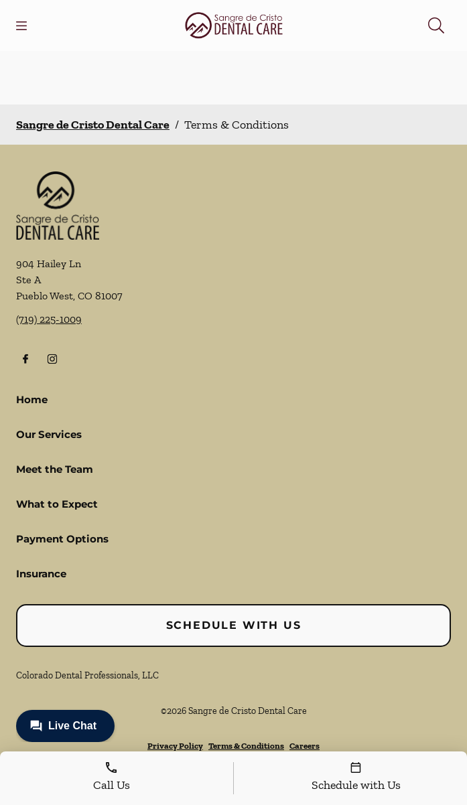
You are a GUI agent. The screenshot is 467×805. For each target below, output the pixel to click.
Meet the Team (54, 469)
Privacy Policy (175, 746)
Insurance (41, 573)
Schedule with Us (234, 625)
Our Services (49, 434)
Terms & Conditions (246, 746)
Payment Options (62, 538)
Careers (304, 746)
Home (32, 399)
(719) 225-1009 (49, 319)
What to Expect (57, 504)
